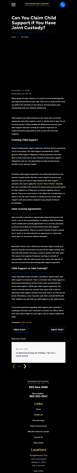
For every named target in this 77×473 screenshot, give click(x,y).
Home (38, 373)
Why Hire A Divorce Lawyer (38, 396)
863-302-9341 (38, 360)
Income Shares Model (45, 148)
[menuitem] (28, 470)
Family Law (38, 379)
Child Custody (26, 287)
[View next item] (25, 331)
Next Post (57, 294)
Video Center (38, 407)
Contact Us (38, 401)
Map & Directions (38, 430)
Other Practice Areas (38, 390)
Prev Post (19, 294)
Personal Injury (38, 385)
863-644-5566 (38, 351)
